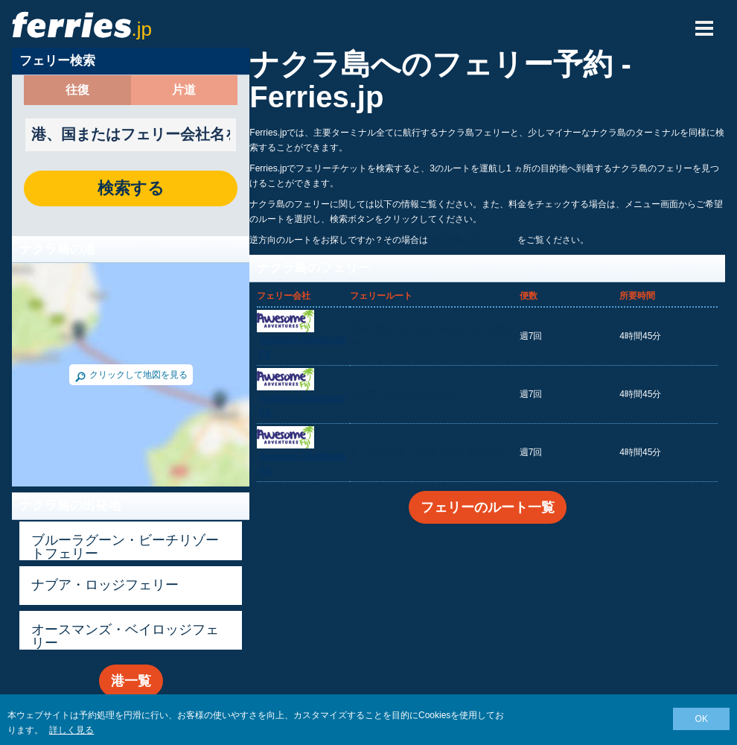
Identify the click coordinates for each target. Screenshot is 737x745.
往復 (77, 90)
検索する (131, 188)
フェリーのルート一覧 (488, 507)
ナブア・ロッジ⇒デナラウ (403, 394)
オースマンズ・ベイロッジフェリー (125, 636)
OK (701, 719)
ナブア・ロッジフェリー (105, 585)
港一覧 (131, 680)
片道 (184, 90)
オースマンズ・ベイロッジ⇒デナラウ (426, 452)
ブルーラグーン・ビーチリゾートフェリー (125, 546)
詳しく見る (71, 730)
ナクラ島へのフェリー (472, 240)
